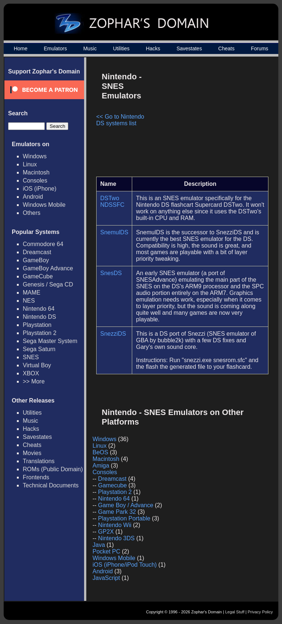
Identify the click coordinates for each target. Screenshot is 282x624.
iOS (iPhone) (40, 188)
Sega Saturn (39, 349)
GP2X (106, 532)
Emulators (55, 48)
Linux (30, 164)
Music (90, 48)
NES (29, 300)
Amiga (101, 465)
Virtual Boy (37, 365)
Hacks (153, 48)
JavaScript (106, 578)
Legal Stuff (234, 612)
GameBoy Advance (48, 268)
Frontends (36, 477)
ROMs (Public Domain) (53, 469)
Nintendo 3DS (116, 538)
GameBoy (36, 260)
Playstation (37, 325)
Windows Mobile (44, 205)
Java (99, 545)
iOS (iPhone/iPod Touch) (125, 565)
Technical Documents (51, 485)
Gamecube (112, 485)
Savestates (189, 48)
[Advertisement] (206, 120)
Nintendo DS (39, 317)
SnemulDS (114, 232)
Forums (259, 48)
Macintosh (36, 172)
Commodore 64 (43, 244)
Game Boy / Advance (125, 505)
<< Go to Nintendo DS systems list (120, 119)
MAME (31, 292)
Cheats (226, 48)
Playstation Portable (124, 518)
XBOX (31, 373)
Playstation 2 (40, 333)
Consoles (35, 180)
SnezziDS (113, 334)
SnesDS (111, 273)
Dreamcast (37, 252)
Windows (35, 156)
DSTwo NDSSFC (112, 201)
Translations (39, 461)
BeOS (100, 452)
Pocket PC (106, 551)
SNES (31, 357)
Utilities (121, 48)
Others (31, 213)
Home (20, 48)
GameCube (38, 276)
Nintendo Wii (114, 525)
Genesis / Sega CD (48, 284)
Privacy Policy (260, 612)
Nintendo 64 (38, 309)
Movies (32, 453)
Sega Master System (50, 341)
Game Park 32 (117, 512)
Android (33, 197)
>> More (34, 381)
